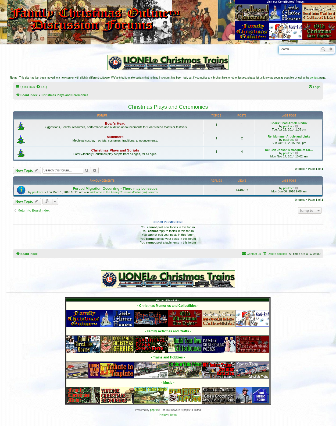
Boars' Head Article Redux (288, 123)
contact (314, 77)
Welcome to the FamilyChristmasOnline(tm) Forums (124, 192)
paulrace (288, 126)
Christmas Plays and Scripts (115, 150)
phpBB (154, 410)
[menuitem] (41, 87)
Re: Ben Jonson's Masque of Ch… (289, 150)
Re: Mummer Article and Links (289, 136)
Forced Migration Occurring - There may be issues (115, 188)
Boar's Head (115, 123)
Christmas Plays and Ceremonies (168, 107)
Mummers (115, 137)
